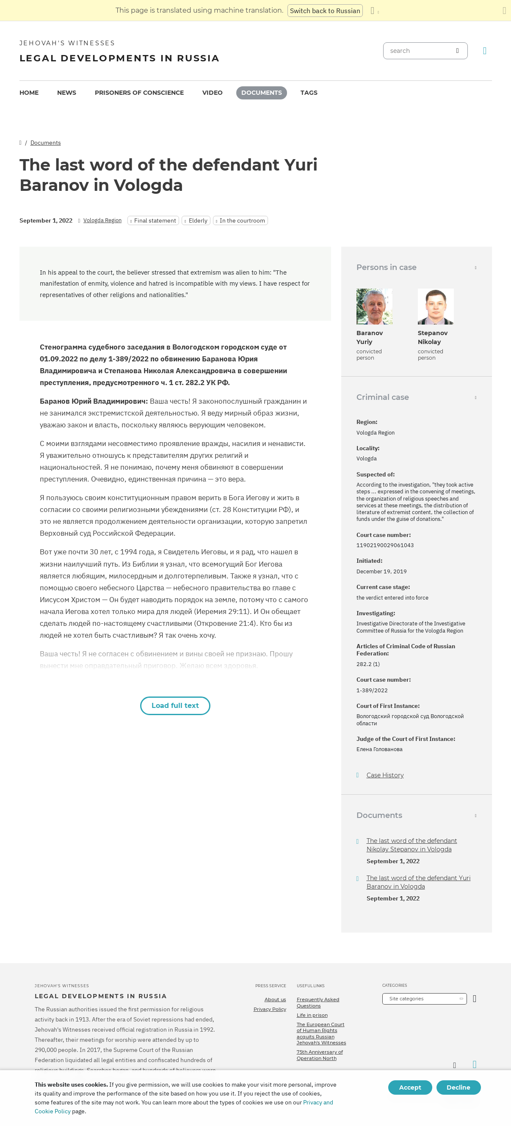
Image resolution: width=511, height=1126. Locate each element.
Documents (261, 92)
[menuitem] (29, 92)
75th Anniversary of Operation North (320, 1055)
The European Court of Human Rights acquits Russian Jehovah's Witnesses (321, 1033)
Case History (385, 775)
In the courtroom (242, 220)
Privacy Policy (270, 1009)
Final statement (155, 220)
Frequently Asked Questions (318, 1002)
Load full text (175, 706)
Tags (309, 92)
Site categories (406, 999)
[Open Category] (475, 999)
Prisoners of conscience (139, 92)
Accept (410, 1087)
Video (212, 92)
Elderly (198, 220)
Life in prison (312, 1015)
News (66, 92)
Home (29, 92)
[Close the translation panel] (504, 10)
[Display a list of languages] (374, 11)
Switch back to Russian (325, 10)
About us (275, 999)
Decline (458, 1087)
